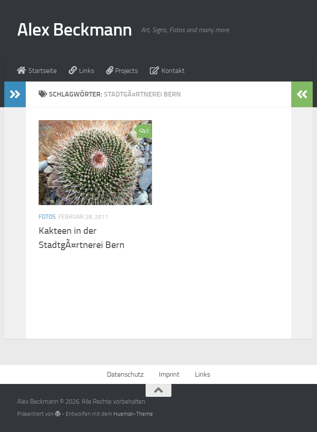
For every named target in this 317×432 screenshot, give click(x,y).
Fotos (47, 217)
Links (202, 374)
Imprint (169, 374)
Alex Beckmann (74, 29)
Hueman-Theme (133, 414)
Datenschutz (125, 374)
